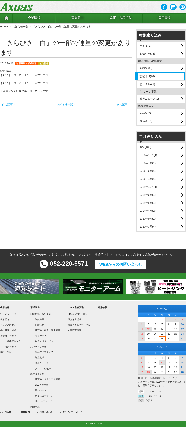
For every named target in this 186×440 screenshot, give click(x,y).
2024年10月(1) (148, 186)
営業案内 (25, 412)
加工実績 (39, 357)
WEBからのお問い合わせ (120, 264)
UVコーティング (43, 401)
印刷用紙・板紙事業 (40, 314)
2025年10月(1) (148, 155)
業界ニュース (42, 363)
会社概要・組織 (8, 330)
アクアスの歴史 (8, 324)
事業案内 (77, 17)
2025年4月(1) (148, 178)
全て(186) (145, 45)
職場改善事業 (37, 374)
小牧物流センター (14, 341)
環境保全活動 (74, 319)
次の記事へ (123, 104)
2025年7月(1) (148, 162)
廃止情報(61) (147, 84)
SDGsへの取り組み (77, 314)
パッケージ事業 (38, 346)
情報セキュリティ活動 (79, 324)
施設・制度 (6, 352)
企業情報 (34, 17)
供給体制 (39, 324)
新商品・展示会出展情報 (47, 379)
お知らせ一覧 (20, 26)
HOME (4, 26)
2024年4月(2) (148, 210)
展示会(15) (146, 121)
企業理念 (4, 319)
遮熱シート (40, 390)
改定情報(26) (147, 76)
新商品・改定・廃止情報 (47, 330)
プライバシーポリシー (73, 412)
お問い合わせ (46, 412)
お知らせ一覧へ (66, 104)
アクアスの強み (43, 368)
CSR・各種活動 (121, 17)
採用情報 (164, 17)
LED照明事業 (41, 385)
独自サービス (42, 335)
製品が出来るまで (44, 352)
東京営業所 (10, 346)
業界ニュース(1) (149, 98)
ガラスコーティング (45, 396)
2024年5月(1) (148, 202)
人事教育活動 (74, 330)
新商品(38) (146, 68)
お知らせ (6, 412)
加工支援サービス (44, 341)
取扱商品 (39, 319)
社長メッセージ (8, 314)
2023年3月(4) (148, 226)
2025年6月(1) (148, 170)
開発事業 (35, 406)
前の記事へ (8, 104)
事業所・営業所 (8, 335)
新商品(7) (145, 113)
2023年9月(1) (148, 218)
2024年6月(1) (148, 194)
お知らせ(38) (147, 53)
